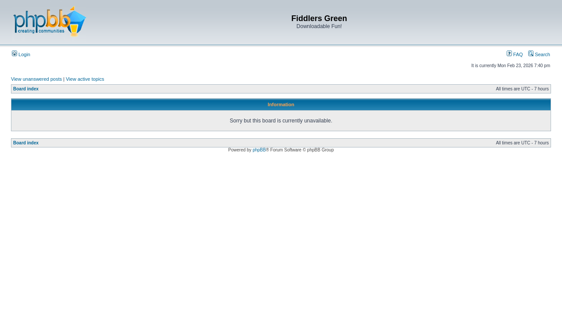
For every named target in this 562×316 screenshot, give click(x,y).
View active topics (85, 79)
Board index (26, 88)
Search (539, 54)
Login (21, 54)
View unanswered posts (36, 79)
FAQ (515, 54)
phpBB (259, 149)
